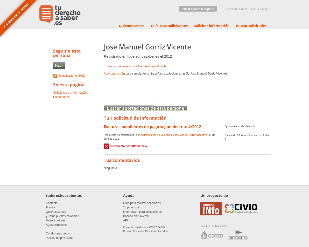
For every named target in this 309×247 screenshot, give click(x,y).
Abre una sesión (114, 73)
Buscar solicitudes (251, 25)
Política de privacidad (59, 238)
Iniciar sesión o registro (198, 9)
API (125, 220)
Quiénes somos (131, 25)
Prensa (50, 207)
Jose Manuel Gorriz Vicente (189, 134)
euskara (253, 9)
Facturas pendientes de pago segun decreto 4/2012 (152, 126)
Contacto (51, 203)
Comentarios (61, 97)
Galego (264, 9)
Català (243, 9)
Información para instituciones (142, 211)
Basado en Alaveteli (135, 216)
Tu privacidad (131, 207)
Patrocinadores (55, 220)
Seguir (59, 65)
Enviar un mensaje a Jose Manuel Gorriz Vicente (135, 66)
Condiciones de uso (58, 233)
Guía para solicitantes (169, 25)
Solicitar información (211, 25)
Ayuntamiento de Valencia (155, 134)
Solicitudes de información (70, 92)
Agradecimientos (56, 224)
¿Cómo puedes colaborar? (63, 216)
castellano (232, 9)
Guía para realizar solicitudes (142, 203)
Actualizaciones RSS (71, 75)
